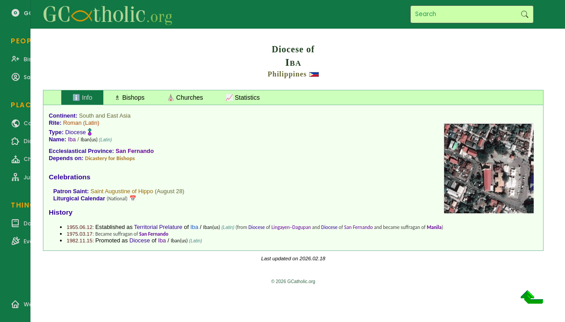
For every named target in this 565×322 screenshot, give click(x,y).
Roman (72, 122)
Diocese (75, 132)
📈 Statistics (242, 97)
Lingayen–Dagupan (291, 227)
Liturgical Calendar (79, 198)
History (60, 212)
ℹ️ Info (82, 97)
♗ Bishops (129, 97)
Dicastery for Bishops (110, 158)
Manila (434, 227)
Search (524, 14)
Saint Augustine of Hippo (121, 191)
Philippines (287, 74)
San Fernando (134, 151)
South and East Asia (105, 115)
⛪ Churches (185, 97)
